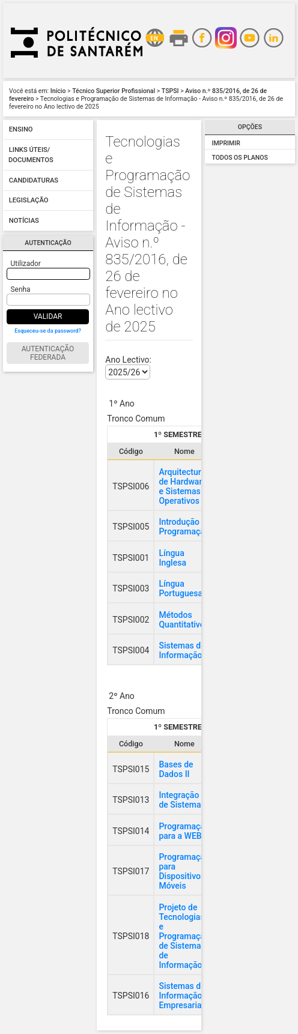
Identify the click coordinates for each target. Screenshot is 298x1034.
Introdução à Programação (184, 526)
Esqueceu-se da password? (47, 331)
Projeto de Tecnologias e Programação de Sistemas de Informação (184, 936)
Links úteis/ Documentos (30, 155)
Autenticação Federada (48, 353)
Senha (21, 289)
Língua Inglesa (172, 557)
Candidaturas (33, 180)
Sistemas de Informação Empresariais (183, 995)
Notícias (24, 221)
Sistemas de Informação (182, 650)
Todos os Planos (240, 158)
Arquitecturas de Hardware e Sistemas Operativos (184, 486)
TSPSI (170, 91)
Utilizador (26, 263)
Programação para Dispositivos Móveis (184, 871)
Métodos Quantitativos (183, 619)
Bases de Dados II (176, 769)
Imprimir (226, 143)
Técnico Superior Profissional (113, 91)
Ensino (21, 130)
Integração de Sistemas (182, 799)
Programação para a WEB (184, 831)
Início (58, 91)
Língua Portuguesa (180, 588)
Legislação (29, 201)
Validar (48, 316)
